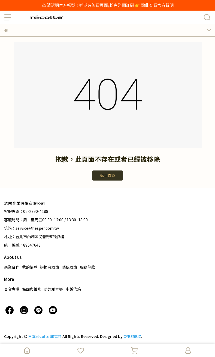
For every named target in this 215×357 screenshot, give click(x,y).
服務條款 (87, 267)
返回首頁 (107, 175)
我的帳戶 (29, 267)
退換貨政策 (49, 267)
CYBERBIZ (132, 336)
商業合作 (11, 267)
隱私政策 (69, 267)
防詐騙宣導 (53, 289)
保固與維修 (31, 289)
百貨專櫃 (11, 289)
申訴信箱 (73, 289)
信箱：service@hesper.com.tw (31, 228)
